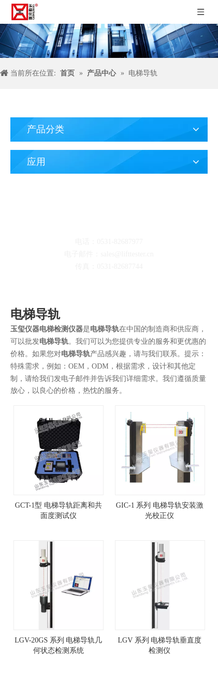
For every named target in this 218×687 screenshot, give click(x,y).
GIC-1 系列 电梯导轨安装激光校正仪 (160, 510)
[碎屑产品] (109, 41)
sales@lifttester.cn (127, 254)
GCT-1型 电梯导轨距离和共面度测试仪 (58, 510)
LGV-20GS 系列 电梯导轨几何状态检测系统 (58, 645)
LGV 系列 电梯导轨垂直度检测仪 (159, 645)
